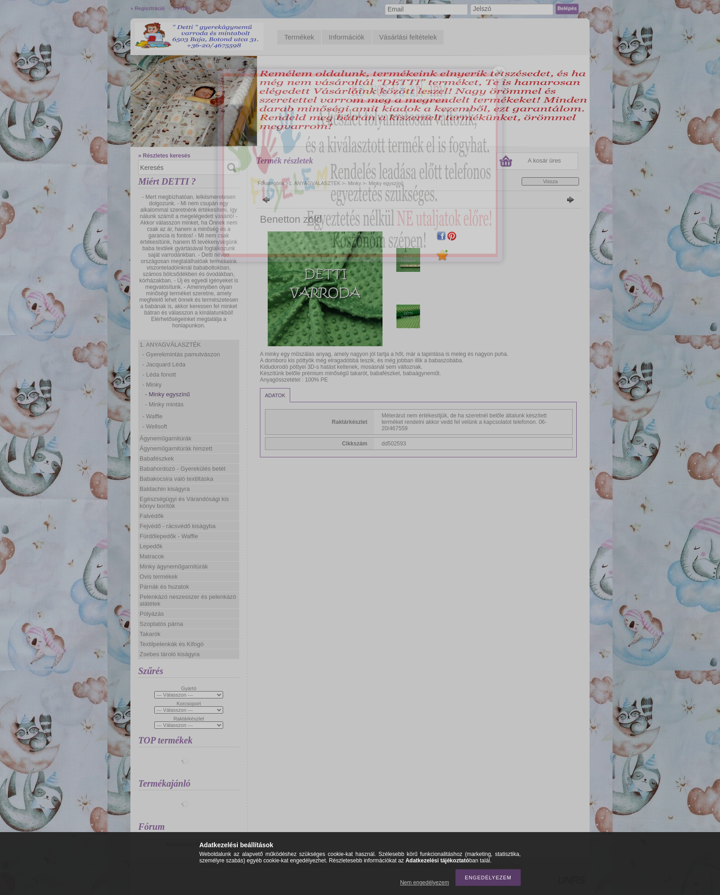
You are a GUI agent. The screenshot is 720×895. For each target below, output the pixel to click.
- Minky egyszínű (167, 394)
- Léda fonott (159, 374)
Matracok (152, 556)
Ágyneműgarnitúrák (165, 438)
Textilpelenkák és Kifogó (171, 644)
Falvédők (152, 515)
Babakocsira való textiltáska (176, 478)
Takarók (150, 633)
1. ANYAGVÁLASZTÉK (170, 344)
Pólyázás (152, 613)
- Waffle (152, 416)
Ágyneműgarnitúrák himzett (176, 448)
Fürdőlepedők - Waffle (169, 536)
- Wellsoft (154, 426)
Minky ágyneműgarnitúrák (174, 566)
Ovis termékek (159, 576)
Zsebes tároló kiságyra (170, 654)
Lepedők (151, 546)
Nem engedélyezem (424, 882)
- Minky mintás (164, 404)
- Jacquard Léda (164, 364)
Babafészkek (157, 458)
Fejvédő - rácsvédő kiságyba (177, 526)
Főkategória (271, 183)
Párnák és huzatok (164, 586)
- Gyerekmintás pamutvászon (181, 354)
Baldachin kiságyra (165, 488)
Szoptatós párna (161, 623)
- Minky (152, 384)
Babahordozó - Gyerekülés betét (182, 468)
